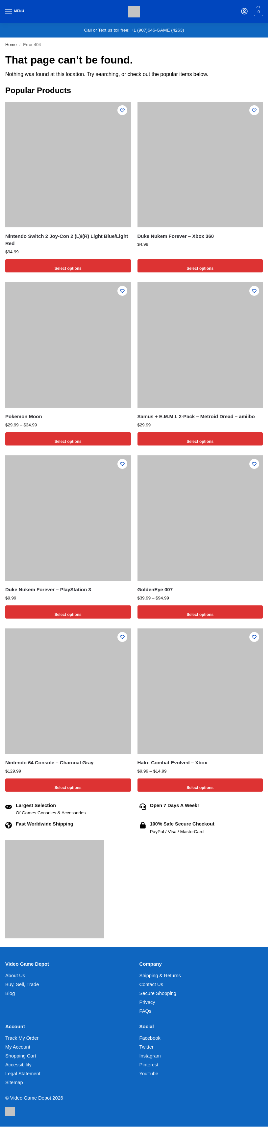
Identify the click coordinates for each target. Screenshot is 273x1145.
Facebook (150, 1038)
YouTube (149, 1073)
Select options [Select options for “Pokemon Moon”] (68, 438)
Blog (10, 993)
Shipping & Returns (160, 975)
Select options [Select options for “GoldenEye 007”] (200, 611)
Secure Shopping (157, 993)
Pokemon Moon (23, 416)
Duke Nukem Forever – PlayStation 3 (48, 589)
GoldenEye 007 (155, 589)
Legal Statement (22, 1073)
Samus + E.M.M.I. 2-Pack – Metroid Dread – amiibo (196, 416)
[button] (257, 11)
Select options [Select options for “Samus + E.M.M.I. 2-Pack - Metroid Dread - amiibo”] (200, 438)
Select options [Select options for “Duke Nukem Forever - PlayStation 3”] (68, 611)
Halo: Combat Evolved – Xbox (172, 762)
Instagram (150, 1055)
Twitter (146, 1047)
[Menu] (15, 11)
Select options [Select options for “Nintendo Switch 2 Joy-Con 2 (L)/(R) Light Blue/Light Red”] (68, 265)
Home (11, 44)
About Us (15, 975)
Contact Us (151, 984)
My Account (17, 1047)
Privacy (147, 1002)
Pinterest (149, 1064)
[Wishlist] (121, 111)
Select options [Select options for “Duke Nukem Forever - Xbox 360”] (200, 265)
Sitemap (14, 1082)
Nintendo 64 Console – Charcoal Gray (49, 762)
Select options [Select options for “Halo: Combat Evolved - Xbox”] (200, 784)
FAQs (145, 1011)
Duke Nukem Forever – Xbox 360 (175, 236)
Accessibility (18, 1064)
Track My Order (21, 1038)
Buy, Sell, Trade (22, 984)
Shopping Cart (20, 1055)
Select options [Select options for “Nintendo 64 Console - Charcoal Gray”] (68, 784)
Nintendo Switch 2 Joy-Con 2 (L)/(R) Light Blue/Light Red (66, 239)
